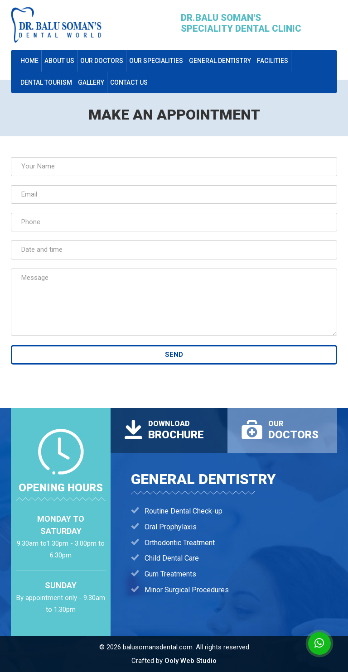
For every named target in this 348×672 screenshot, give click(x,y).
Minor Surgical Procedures (187, 590)
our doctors (101, 60)
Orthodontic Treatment (180, 542)
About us (59, 60)
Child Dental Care (172, 558)
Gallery (91, 82)
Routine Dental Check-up (183, 511)
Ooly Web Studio (190, 661)
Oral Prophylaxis (171, 527)
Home (29, 60)
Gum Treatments (170, 574)
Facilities (272, 60)
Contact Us (129, 82)
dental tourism (46, 82)
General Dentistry (220, 60)
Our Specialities (156, 60)
